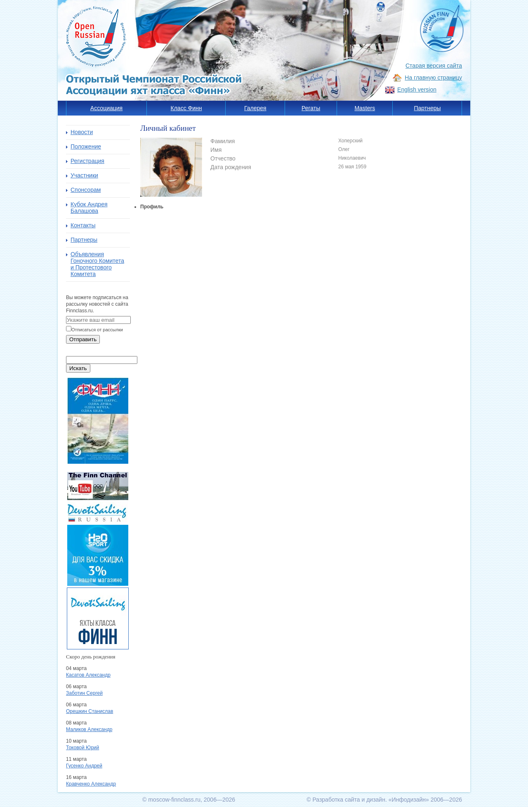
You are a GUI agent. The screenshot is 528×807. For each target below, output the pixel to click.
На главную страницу (433, 77)
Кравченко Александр (91, 784)
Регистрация (87, 161)
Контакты (83, 225)
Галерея (255, 108)
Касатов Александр (88, 675)
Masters (364, 108)
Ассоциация (106, 108)
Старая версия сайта (433, 65)
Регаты (311, 108)
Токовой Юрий (82, 747)
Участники (84, 175)
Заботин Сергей (84, 693)
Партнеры (427, 108)
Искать (78, 368)
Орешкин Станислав (89, 711)
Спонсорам (86, 189)
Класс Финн (186, 108)
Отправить (83, 339)
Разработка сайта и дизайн (348, 799)
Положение (86, 146)
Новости (82, 132)
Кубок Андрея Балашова (89, 207)
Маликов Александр (89, 729)
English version (416, 89)
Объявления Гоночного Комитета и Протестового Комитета (97, 264)
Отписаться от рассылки (97, 329)
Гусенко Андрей (84, 766)
